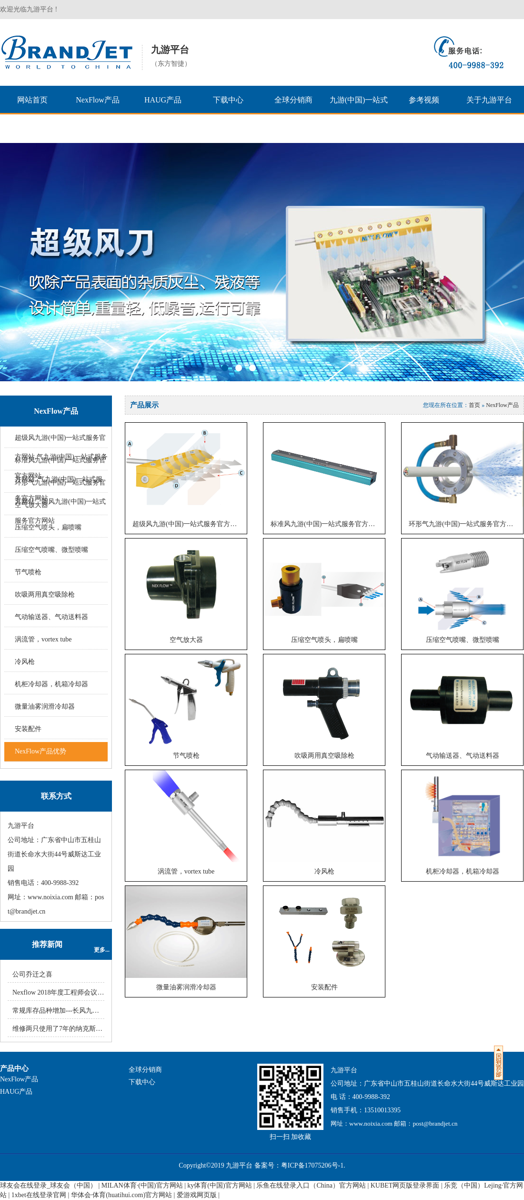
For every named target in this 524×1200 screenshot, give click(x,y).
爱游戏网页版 (197, 1195)
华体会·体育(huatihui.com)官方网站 (121, 1195)
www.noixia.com (50, 897)
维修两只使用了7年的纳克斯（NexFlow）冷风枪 (83, 1028)
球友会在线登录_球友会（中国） (48, 1185)
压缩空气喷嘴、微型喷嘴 (51, 549)
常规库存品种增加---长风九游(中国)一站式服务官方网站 (94, 1010)
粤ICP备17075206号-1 (312, 1165)
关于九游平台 (489, 100)
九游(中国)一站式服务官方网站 (359, 114)
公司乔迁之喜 (32, 974)
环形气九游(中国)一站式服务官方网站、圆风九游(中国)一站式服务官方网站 (60, 501)
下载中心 (228, 100)
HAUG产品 (162, 100)
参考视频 (424, 100)
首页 (474, 405)
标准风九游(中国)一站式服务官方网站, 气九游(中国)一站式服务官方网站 (328, 524)
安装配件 (28, 728)
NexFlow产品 (98, 100)
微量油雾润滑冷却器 (45, 706)
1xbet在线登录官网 (38, 1195)
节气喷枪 (28, 572)
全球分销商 (293, 100)
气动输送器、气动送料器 (51, 616)
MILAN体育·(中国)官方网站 (142, 1185)
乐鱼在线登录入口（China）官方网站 (310, 1185)
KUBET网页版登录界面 (405, 1185)
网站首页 (32, 100)
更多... (102, 949)
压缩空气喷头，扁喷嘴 (48, 527)
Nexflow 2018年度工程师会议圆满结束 (68, 992)
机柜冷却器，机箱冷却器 (51, 684)
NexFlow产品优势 (40, 751)
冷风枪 (25, 661)
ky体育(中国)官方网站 (219, 1185)
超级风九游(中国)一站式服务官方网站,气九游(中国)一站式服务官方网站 (189, 524)
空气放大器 (186, 639)
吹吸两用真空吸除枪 (45, 594)
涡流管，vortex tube (43, 639)
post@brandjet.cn (435, 1123)
